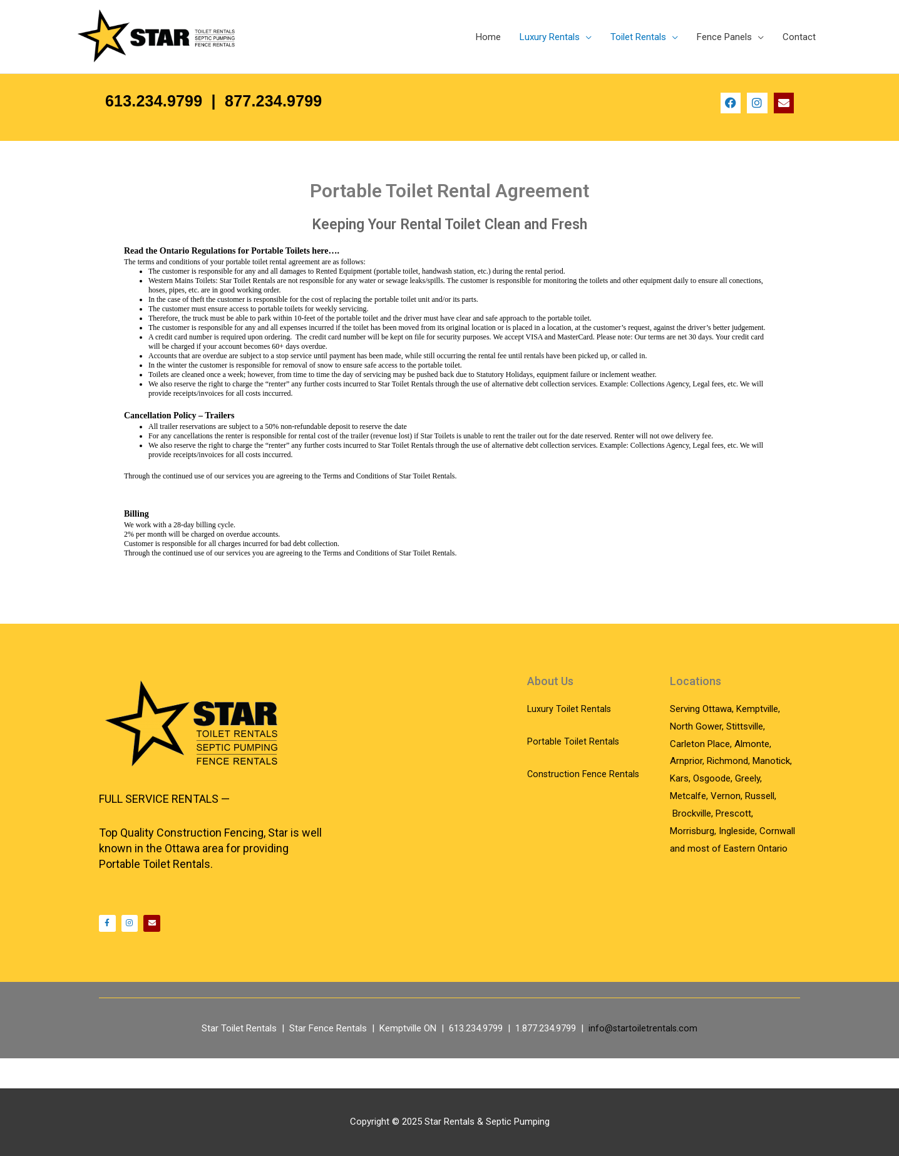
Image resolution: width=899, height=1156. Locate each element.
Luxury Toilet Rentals (569, 735)
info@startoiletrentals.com (643, 1058)
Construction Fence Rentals (584, 799)
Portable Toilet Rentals (573, 767)
